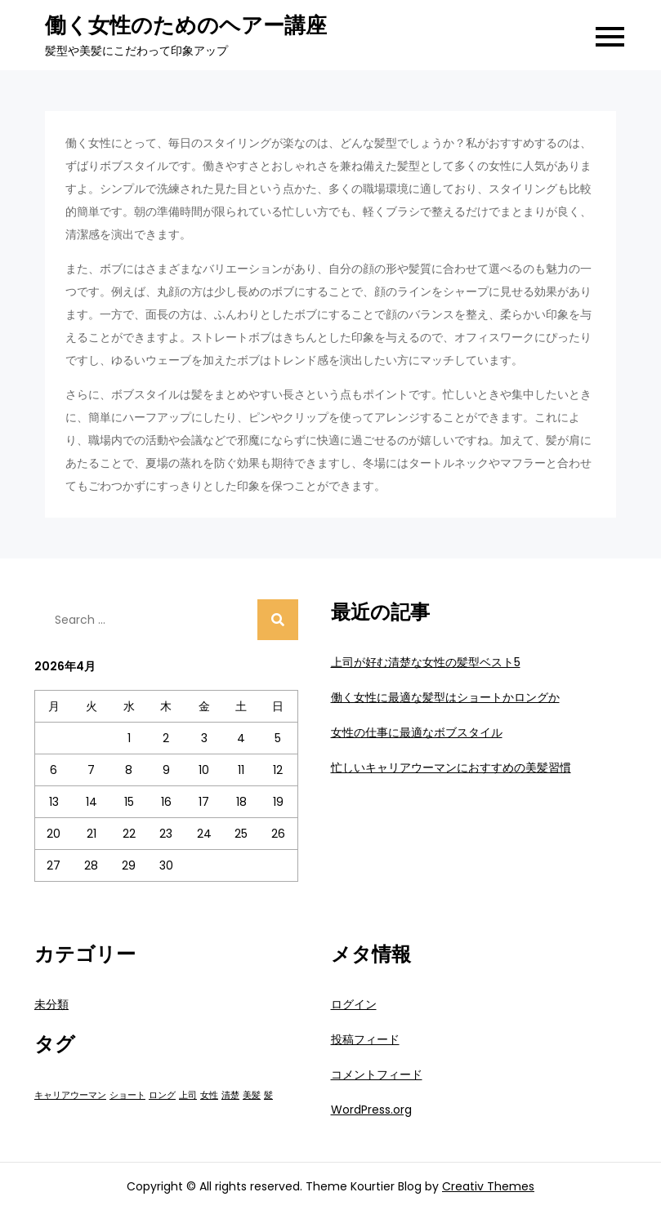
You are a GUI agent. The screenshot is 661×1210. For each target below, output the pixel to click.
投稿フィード (365, 1039)
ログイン (354, 1004)
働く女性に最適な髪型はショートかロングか (445, 697)
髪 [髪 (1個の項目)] (268, 1095)
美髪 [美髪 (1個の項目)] (252, 1095)
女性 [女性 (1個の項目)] (209, 1095)
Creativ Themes (488, 1186)
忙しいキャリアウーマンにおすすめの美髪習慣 (451, 767)
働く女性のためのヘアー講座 (186, 25)
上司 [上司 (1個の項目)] (188, 1095)
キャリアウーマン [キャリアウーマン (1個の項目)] (70, 1095)
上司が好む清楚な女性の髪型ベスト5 (425, 662)
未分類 (51, 1004)
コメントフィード (376, 1074)
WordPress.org (371, 1109)
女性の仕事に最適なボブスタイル (416, 732)
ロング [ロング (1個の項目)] (162, 1095)
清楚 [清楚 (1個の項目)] (230, 1095)
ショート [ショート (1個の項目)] (127, 1095)
